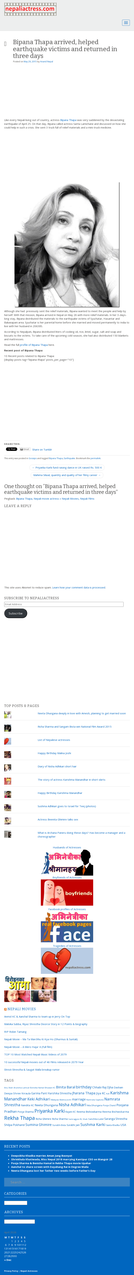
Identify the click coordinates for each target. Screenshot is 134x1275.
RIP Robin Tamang (15, 1031)
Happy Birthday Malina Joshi (54, 753)
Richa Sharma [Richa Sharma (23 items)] (60, 1119)
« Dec (7, 1260)
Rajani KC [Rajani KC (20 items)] (70, 1111)
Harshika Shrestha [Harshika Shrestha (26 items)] (60, 1093)
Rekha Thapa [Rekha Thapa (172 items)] (19, 1117)
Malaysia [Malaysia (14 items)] (55, 1099)
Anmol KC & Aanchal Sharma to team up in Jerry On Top (37, 1016)
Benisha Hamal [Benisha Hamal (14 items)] (37, 1087)
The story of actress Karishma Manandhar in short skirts (71, 779)
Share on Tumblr (42, 449)
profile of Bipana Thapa (34, 345)
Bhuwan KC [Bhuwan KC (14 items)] (50, 1087)
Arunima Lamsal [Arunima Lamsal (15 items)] (21, 1087)
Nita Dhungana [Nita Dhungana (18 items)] (94, 1105)
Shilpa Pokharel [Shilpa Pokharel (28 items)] (14, 1125)
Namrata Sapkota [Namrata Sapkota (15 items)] (95, 1099)
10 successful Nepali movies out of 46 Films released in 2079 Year (44, 1062)
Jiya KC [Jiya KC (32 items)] (100, 1093)
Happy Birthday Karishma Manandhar (60, 793)
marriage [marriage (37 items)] (79, 1099)
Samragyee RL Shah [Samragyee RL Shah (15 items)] (78, 1119)
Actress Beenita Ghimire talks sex (58, 819)
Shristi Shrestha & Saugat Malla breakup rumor (32, 1069)
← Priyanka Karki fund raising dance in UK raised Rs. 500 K (67, 467)
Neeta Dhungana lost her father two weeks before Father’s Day (53, 1170)
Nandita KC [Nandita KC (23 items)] (27, 1105)
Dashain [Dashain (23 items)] (118, 1087)
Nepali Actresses (29, 1271)
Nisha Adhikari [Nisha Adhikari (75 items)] (72, 1104)
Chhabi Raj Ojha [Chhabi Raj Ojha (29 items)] (102, 1087)
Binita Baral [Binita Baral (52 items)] (65, 1087)
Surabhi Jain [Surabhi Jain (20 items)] (73, 1125)
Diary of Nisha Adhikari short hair (57, 766)
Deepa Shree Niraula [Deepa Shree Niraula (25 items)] (17, 1093)
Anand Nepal (46, 61)
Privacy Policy (11, 1271)
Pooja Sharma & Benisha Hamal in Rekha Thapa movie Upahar (51, 1163)
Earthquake (69, 458)
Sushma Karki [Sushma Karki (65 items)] (92, 1124)
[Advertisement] (67, 92)
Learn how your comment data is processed (78, 587)
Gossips (33, 458)
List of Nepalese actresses (54, 740)
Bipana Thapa (68, 120)
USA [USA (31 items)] (123, 1125)
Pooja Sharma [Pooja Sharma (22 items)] (25, 1111)
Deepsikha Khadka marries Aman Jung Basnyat (41, 1155)
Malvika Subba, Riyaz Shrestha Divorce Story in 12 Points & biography (45, 1024)
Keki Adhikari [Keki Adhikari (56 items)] (38, 1098)
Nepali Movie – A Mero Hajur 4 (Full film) (28, 1047)
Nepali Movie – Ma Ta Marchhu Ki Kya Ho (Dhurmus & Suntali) (41, 1039)
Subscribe (16, 613)
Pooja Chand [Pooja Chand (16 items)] (109, 1105)
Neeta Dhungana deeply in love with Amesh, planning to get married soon (82, 713)
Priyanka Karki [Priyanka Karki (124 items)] (49, 1111)
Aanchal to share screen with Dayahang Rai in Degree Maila (49, 1167)
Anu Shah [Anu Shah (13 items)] (8, 1087)
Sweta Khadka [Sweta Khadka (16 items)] (113, 1125)
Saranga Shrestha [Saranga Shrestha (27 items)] (115, 1119)
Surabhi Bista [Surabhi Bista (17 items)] (59, 1125)
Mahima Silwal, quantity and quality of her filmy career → (67, 475)
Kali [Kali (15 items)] (108, 1093)
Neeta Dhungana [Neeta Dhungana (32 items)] (46, 1105)
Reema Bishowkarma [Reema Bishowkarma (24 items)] (89, 1111)
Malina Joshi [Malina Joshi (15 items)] (65, 1099)
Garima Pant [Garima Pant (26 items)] (39, 1093)
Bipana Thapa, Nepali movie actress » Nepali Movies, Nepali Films (55, 498)
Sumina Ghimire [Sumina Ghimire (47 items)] (38, 1124)
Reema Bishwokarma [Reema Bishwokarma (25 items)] (115, 1111)
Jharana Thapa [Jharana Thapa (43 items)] (83, 1093)
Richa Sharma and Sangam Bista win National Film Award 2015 (74, 726)
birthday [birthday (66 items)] (84, 1087)
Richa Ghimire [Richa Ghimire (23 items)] (43, 1119)
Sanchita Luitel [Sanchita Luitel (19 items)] (96, 1119)
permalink (95, 458)
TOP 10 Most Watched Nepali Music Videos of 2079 (35, 1054)
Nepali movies (22, 1009)
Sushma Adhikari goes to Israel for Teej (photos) (67, 806)
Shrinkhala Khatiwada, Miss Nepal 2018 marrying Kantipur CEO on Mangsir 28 (61, 1159)
